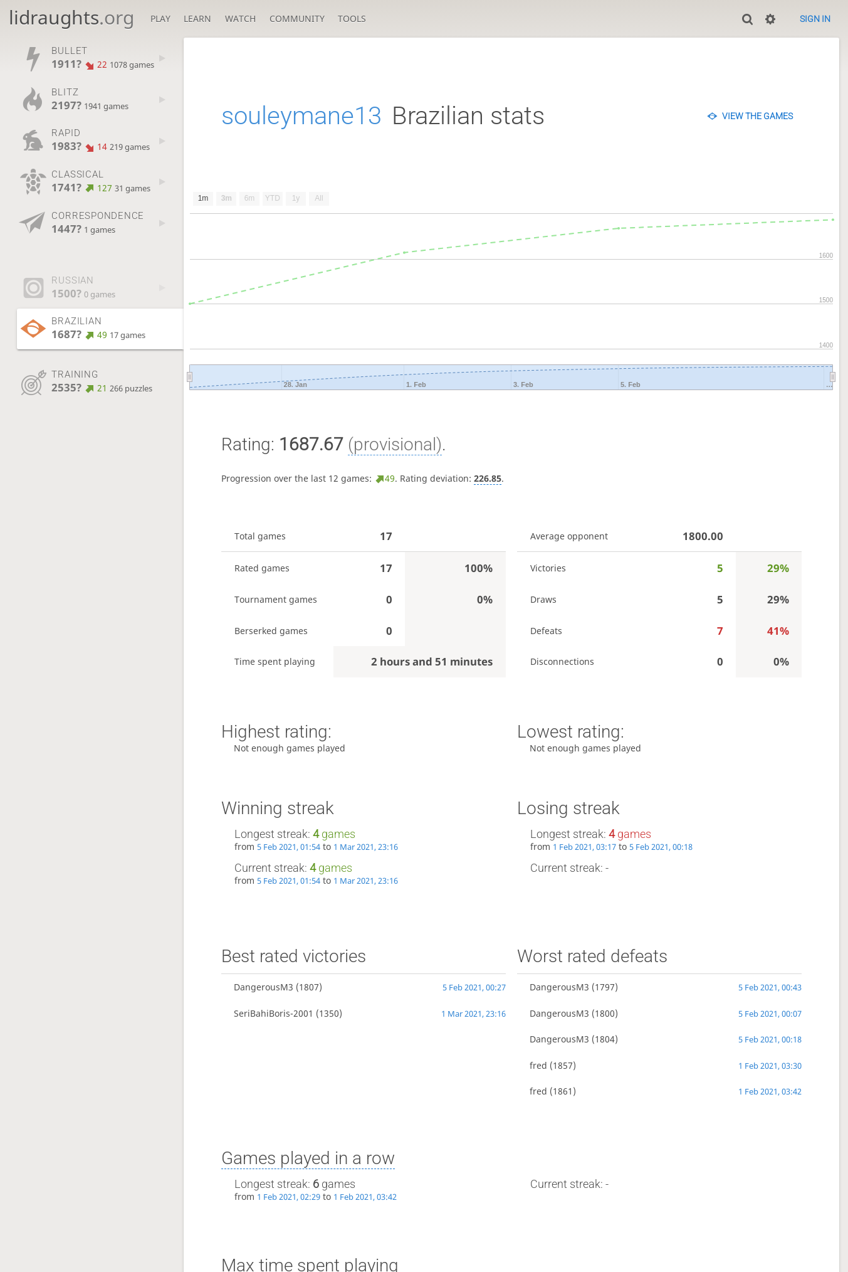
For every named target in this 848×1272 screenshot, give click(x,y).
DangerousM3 (263, 987)
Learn (197, 18)
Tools (352, 18)
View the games (757, 116)
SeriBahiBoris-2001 (273, 1013)
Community (297, 18)
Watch (240, 18)
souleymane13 (301, 115)
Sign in (815, 19)
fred (538, 1065)
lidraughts (71, 17)
